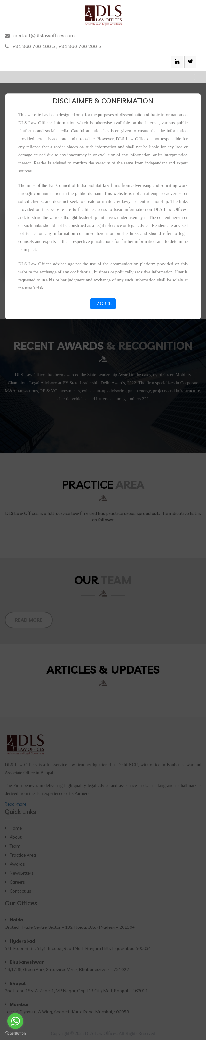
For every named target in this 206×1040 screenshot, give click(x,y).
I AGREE (103, 303)
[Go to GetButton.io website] (15, 1033)
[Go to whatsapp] (15, 1021)
